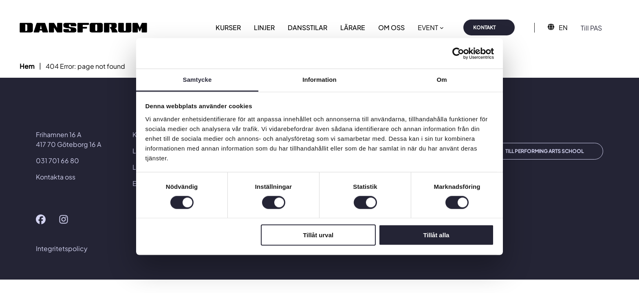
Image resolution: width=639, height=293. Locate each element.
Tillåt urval (318, 235)
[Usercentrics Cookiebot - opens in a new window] (458, 53)
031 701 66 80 (57, 160)
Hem (27, 66)
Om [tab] (441, 79)
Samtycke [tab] (197, 79)
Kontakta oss (55, 177)
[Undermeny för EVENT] (442, 28)
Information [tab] (319, 79)
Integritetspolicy (62, 248)
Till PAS (591, 28)
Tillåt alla (436, 235)
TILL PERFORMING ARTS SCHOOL (544, 151)
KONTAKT (484, 27)
